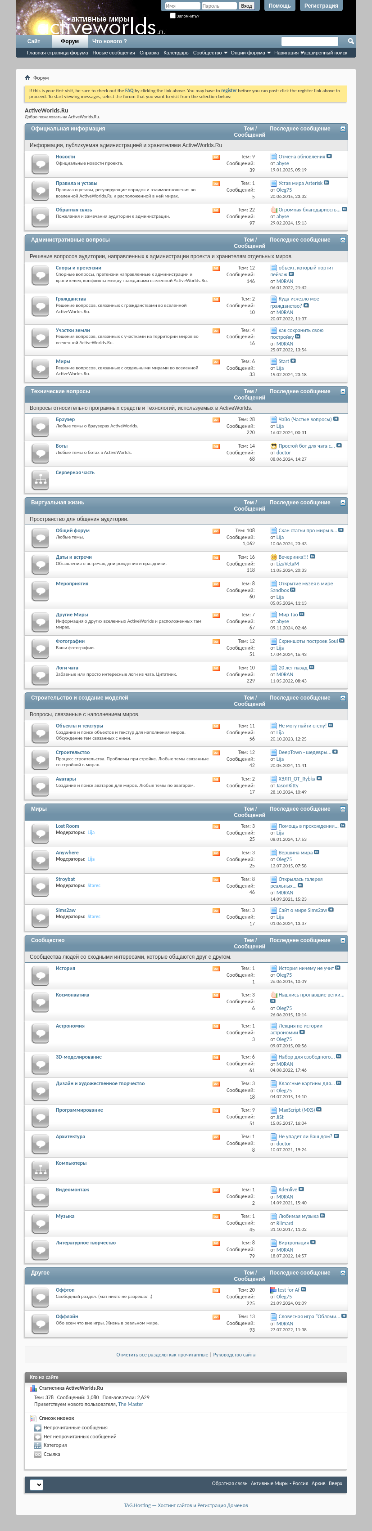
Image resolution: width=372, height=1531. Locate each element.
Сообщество (207, 52)
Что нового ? (109, 41)
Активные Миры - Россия (279, 1483)
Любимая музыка (299, 1216)
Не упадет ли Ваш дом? (305, 1136)
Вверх (335, 1483)
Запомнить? (185, 16)
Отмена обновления (302, 156)
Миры (63, 361)
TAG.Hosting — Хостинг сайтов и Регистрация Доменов (186, 1505)
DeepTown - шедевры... (305, 752)
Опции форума (248, 52)
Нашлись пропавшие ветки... (312, 995)
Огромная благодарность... (309, 210)
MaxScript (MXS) (297, 1110)
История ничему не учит (306, 968)
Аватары (66, 779)
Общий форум (73, 530)
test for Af (288, 1290)
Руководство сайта (234, 1354)
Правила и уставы (77, 183)
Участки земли (73, 330)
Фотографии (70, 641)
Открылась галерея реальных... (296, 882)
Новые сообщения (114, 52)
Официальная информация (68, 129)
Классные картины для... (307, 1083)
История (65, 968)
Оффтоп (65, 1290)
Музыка (65, 1216)
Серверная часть (75, 472)
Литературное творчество (86, 1242)
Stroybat (65, 879)
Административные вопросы (70, 240)
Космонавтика (73, 995)
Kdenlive (288, 1189)
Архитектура (70, 1136)
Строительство (73, 752)
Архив (319, 1483)
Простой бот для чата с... (307, 446)
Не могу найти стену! (303, 726)
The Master (130, 1404)
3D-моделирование (79, 1057)
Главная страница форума (57, 52)
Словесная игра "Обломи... (309, 1316)
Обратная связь (74, 210)
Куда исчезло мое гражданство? (294, 302)
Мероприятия (72, 583)
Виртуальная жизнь (57, 502)
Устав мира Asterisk (300, 183)
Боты (62, 446)
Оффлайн (67, 1316)
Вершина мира (296, 852)
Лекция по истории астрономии (296, 1029)
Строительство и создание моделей (79, 698)
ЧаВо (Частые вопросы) (305, 419)
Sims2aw (66, 910)
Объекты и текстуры (79, 726)
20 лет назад (293, 667)
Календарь (176, 52)
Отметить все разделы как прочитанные (163, 1354)
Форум (70, 41)
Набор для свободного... (307, 1057)
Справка (149, 52)
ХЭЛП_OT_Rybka (297, 779)
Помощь (280, 6)
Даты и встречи (74, 557)
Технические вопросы (60, 391)
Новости (65, 156)
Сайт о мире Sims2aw (303, 910)
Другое (40, 1273)
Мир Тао (288, 614)
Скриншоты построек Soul (308, 641)
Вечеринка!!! (293, 557)
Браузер (65, 419)
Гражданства (71, 299)
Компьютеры (71, 1163)
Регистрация (321, 6)
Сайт (34, 41)
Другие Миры (72, 614)
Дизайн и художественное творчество (100, 1083)
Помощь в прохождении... (309, 826)
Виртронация (294, 1242)
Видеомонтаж (72, 1189)
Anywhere (67, 852)
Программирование (79, 1110)
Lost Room (67, 826)
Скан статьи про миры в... (308, 530)
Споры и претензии (78, 268)
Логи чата (67, 667)
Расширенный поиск (323, 52)
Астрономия (70, 1026)
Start (284, 361)
